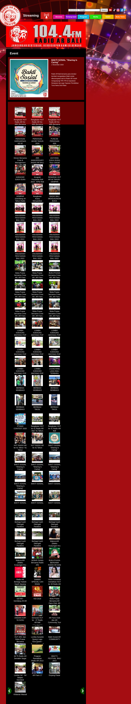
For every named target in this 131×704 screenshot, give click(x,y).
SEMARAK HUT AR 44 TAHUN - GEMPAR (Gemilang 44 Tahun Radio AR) (54, 182)
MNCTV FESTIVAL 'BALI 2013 (54, 657)
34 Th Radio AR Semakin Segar (20, 656)
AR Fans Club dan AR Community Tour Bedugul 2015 (54, 620)
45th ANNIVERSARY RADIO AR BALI (37, 159)
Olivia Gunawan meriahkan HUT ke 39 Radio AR (54, 581)
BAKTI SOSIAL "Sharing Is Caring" (54, 447)
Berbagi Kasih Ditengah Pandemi (20, 523)
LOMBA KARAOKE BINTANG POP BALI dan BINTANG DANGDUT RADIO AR (20, 336)
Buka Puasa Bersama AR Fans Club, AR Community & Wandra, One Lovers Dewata (54, 603)
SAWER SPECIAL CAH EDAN (37, 581)
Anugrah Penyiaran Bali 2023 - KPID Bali (37, 178)
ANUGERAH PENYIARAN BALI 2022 (20, 217)
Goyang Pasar (54, 674)
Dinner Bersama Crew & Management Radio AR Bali (20, 160)
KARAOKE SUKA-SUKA (20, 177)
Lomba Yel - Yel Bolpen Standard (20, 676)
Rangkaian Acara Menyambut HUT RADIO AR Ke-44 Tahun (37, 200)
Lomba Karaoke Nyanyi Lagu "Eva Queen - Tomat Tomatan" (37, 639)
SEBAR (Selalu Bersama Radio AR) (37, 562)
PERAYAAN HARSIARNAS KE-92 (20, 140)
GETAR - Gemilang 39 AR (20, 599)
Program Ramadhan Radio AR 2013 (37, 657)
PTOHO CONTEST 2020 (20, 426)
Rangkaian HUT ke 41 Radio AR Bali (54, 427)
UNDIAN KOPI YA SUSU (20, 618)
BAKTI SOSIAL (37, 483)
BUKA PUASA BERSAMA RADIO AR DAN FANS (54, 563)
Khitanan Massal (20, 693)
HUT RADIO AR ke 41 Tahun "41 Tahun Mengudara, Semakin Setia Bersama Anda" (20, 450)
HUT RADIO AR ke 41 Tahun (37, 446)
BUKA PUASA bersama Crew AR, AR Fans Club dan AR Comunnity (54, 276)
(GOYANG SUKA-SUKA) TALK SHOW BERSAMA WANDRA (54, 161)
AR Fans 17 (37, 674)
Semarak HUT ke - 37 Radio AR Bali (37, 619)
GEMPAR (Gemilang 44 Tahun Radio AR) (20, 198)
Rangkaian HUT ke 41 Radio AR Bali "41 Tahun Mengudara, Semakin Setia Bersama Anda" (37, 431)
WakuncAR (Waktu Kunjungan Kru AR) (55, 543)
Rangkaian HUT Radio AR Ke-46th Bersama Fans (20, 122)
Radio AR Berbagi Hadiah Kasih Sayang (20, 581)
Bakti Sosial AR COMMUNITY (54, 637)
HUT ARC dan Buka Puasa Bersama (20, 638)
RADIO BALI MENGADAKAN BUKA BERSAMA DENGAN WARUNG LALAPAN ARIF (54, 202)
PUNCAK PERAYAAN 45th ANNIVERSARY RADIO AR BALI (54, 142)
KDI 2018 (37, 598)
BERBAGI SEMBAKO (20, 388)
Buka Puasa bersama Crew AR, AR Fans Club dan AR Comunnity (20, 276)
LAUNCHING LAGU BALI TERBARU (54, 370)
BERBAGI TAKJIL (37, 407)
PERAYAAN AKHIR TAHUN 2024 (37, 140)
